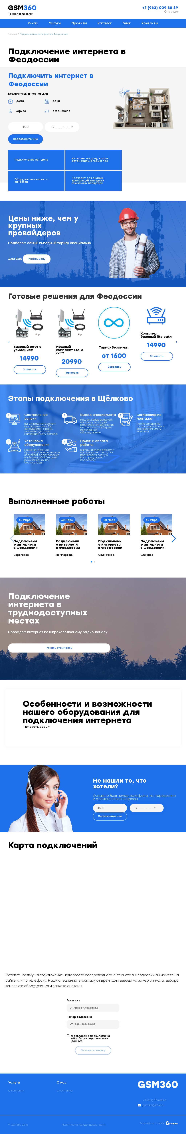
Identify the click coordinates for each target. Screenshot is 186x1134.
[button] (173, 539)
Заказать (30, 369)
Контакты (149, 23)
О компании (16, 1091)
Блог (127, 23)
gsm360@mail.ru (153, 1105)
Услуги (55, 23)
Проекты (79, 23)
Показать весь (35, 726)
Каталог (105, 23)
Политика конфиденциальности (83, 1124)
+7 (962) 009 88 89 (160, 7)
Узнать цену (36, 258)
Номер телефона (79, 1016)
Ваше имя (73, 1000)
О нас (33, 23)
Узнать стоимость (59, 647)
